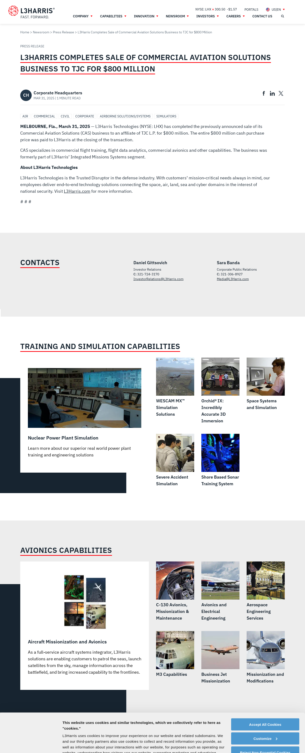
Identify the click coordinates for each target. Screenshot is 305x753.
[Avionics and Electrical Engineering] (220, 591)
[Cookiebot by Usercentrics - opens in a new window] (31, 743)
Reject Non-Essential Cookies (265, 714)
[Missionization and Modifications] (266, 657)
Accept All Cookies (265, 685)
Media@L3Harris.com (233, 279)
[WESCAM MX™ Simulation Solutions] (175, 388)
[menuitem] (251, 9)
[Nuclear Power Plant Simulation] (84, 413)
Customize (265, 699)
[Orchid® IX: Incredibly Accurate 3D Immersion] (220, 391)
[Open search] (282, 16)
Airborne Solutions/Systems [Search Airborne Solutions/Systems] (125, 116)
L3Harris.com (77, 191)
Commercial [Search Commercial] (44, 116)
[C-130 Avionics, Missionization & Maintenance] (175, 591)
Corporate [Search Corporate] (84, 116)
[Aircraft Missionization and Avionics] (84, 624)
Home (24, 32)
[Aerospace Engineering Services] (266, 591)
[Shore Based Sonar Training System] (220, 460)
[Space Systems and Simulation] (266, 384)
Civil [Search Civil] (65, 116)
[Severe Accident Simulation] (175, 460)
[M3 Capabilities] (175, 654)
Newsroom (41, 32)
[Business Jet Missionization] (220, 657)
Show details (73, 744)
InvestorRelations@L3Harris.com (158, 279)
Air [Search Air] (25, 116)
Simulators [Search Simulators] (166, 116)
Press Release (63, 32)
